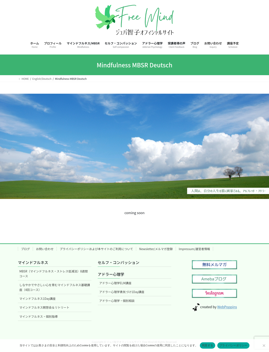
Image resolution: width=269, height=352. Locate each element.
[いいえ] (264, 345)
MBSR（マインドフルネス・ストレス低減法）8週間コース (53, 273)
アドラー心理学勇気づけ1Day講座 (121, 292)
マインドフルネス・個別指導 (38, 316)
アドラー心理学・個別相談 (116, 301)
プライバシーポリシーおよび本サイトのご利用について (96, 249)
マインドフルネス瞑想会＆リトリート (44, 307)
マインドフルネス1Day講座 (37, 298)
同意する (207, 345)
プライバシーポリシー (233, 345)
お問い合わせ (45, 249)
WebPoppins (227, 306)
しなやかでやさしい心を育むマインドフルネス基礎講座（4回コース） (54, 287)
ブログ (25, 249)
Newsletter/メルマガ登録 (156, 249)
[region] (134, 146)
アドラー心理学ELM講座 (115, 283)
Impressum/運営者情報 (194, 249)
